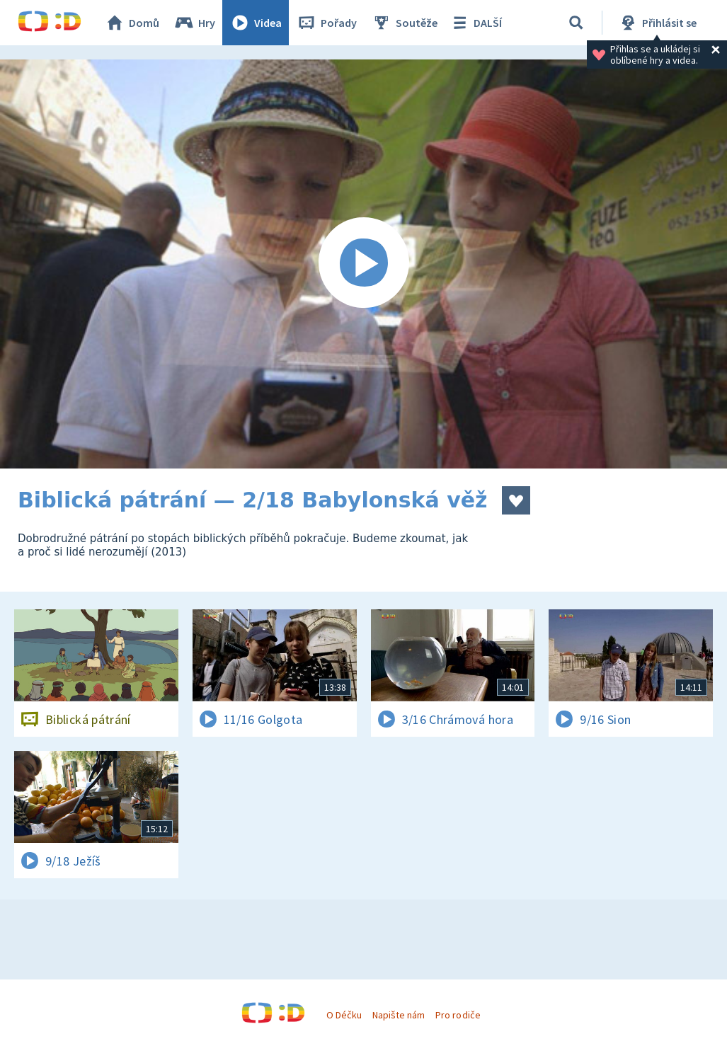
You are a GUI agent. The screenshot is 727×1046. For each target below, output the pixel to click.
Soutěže (404, 22)
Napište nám (398, 1014)
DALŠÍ (475, 22)
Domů (131, 22)
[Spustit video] (363, 264)
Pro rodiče (457, 1014)
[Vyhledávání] (576, 22)
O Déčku (344, 1014)
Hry (194, 22)
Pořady (326, 22)
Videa (255, 22)
